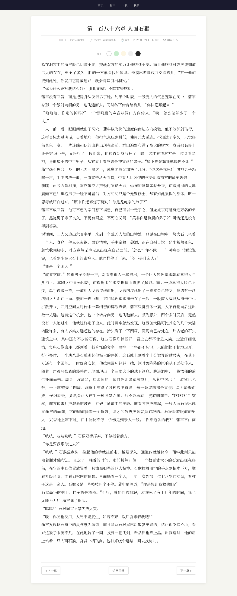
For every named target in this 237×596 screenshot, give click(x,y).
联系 (137, 5)
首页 (100, 5)
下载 (125, 5)
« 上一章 (51, 570)
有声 (112, 5)
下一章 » (186, 570)
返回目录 (119, 570)
